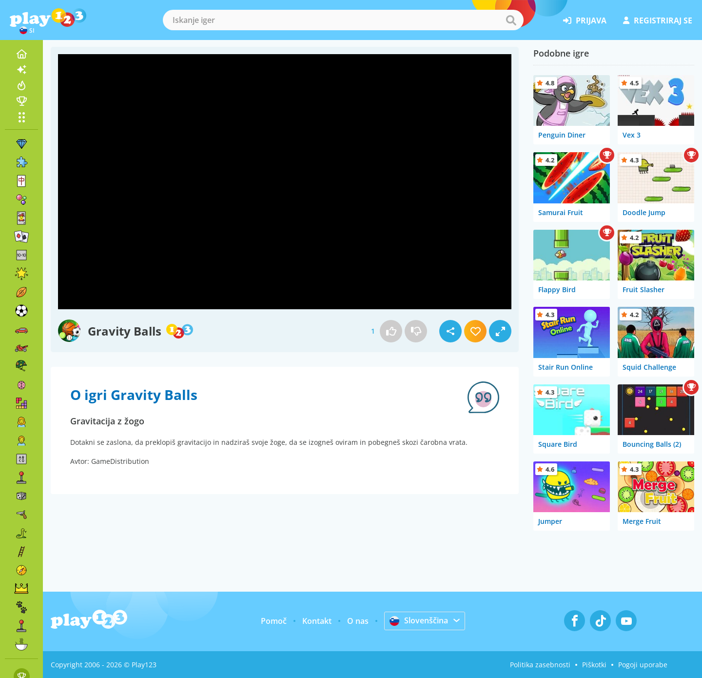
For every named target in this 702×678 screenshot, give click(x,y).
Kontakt (317, 621)
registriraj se (657, 20)
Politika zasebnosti (540, 664)
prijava (584, 20)
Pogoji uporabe (642, 664)
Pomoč (274, 621)
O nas (358, 621)
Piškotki (594, 664)
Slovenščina (419, 620)
